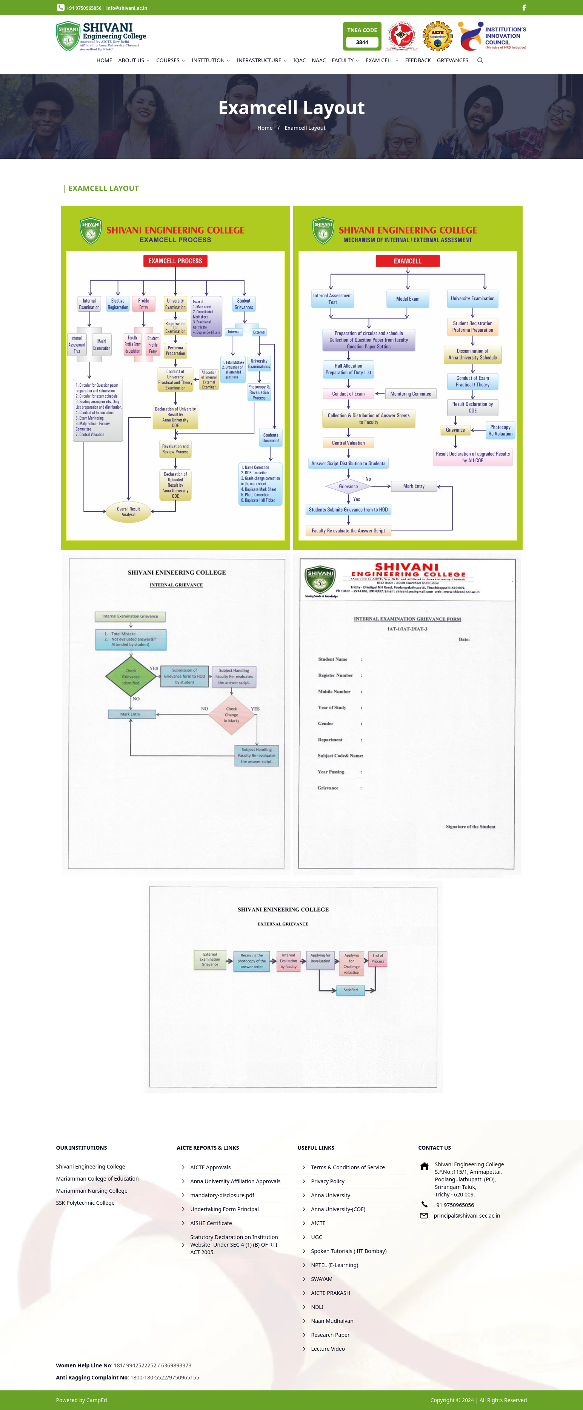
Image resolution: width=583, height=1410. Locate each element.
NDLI (317, 1306)
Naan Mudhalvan (332, 1320)
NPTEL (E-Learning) (334, 1265)
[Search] (480, 60)
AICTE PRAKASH (331, 1292)
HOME (104, 60)
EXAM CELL (382, 60)
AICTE (318, 1223)
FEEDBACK (418, 60)
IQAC (300, 60)
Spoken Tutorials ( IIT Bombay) (349, 1251)
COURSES (171, 60)
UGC (316, 1237)
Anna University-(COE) (338, 1209)
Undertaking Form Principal (225, 1209)
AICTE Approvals (211, 1167)
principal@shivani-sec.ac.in (467, 1215)
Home (264, 127)
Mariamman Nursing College (92, 1190)
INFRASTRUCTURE (262, 60)
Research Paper (330, 1334)
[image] (524, 8)
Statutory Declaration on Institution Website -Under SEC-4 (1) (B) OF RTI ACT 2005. (234, 1244)
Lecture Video (328, 1348)
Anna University (331, 1195)
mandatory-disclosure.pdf (222, 1195)
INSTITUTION (211, 60)
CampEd (96, 1400)
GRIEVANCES (452, 60)
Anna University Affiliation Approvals (236, 1181)
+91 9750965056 (454, 1205)
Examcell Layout (305, 127)
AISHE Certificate (211, 1223)
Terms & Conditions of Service (348, 1167)
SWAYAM (322, 1278)
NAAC (319, 60)
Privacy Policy (328, 1181)
